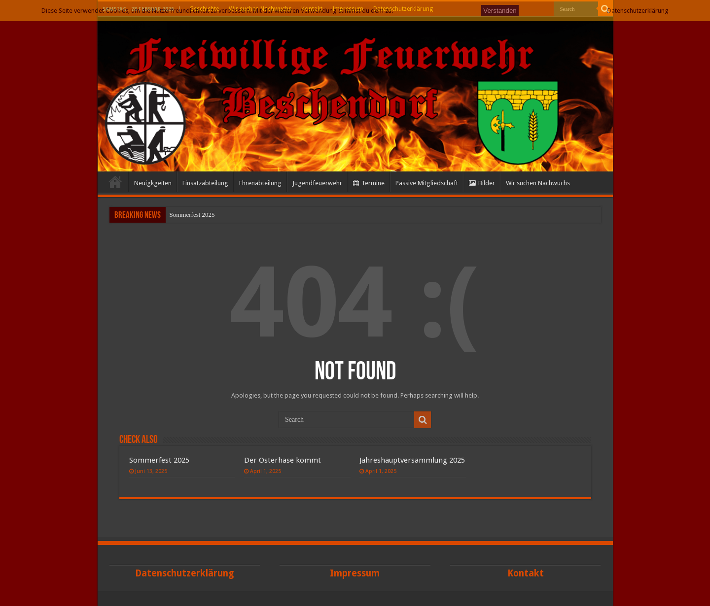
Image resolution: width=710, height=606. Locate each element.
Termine (369, 183)
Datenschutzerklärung (638, 10)
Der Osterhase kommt (282, 460)
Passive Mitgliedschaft (426, 183)
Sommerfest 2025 (192, 214)
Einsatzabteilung (205, 183)
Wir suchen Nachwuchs (538, 183)
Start (115, 181)
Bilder (482, 183)
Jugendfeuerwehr (317, 183)
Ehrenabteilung (260, 183)
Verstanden (499, 10)
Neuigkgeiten (153, 183)
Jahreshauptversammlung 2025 (412, 460)
